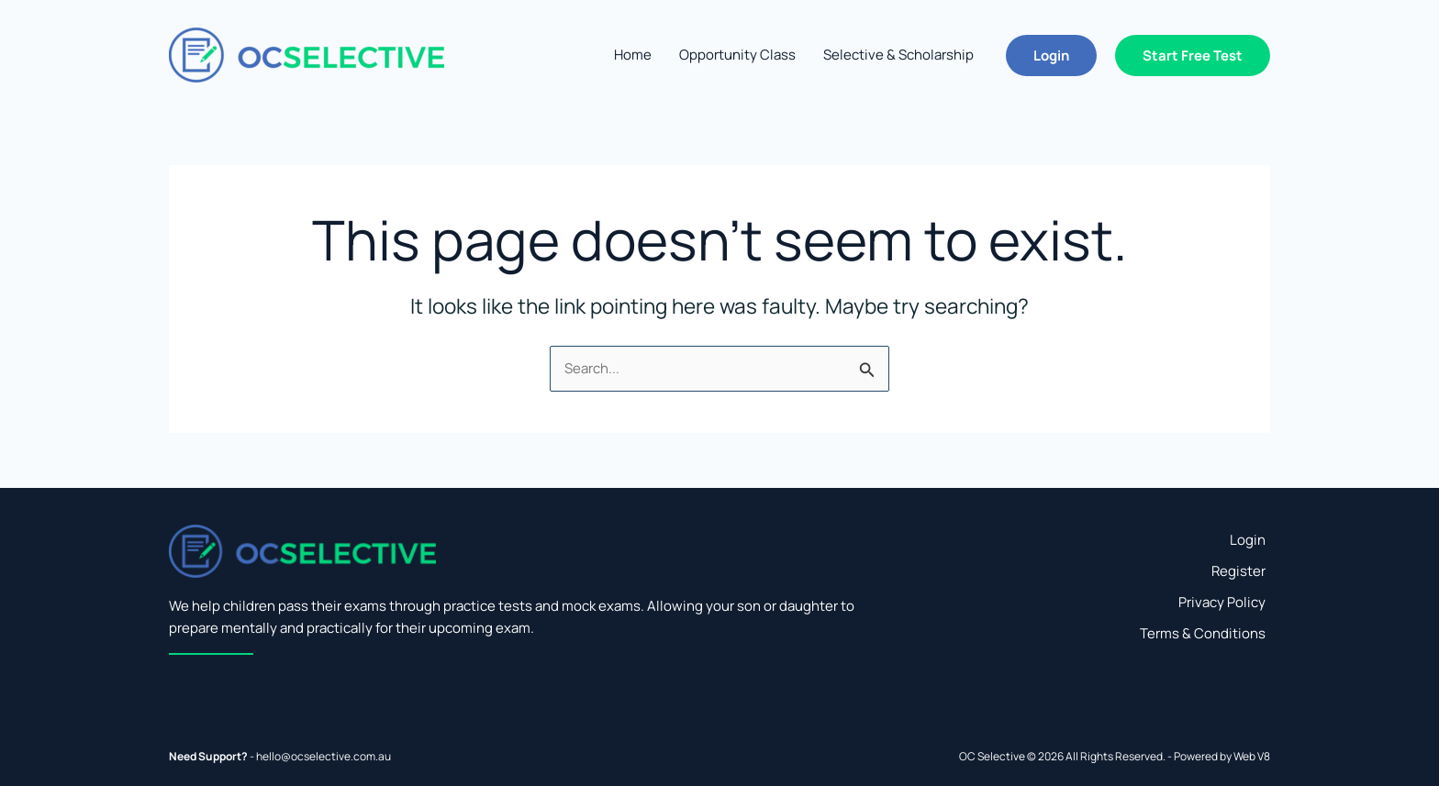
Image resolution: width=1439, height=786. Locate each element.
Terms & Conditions (1203, 633)
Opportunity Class (737, 54)
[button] (1051, 55)
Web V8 (1251, 756)
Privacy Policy (1222, 602)
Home (633, 54)
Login (1248, 539)
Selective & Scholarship (898, 54)
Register (1238, 571)
